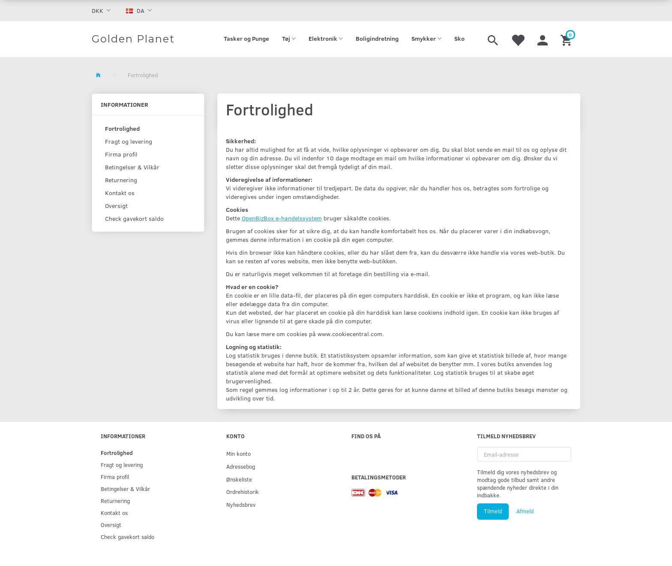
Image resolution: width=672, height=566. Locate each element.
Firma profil (121, 154)
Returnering (121, 180)
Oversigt (116, 206)
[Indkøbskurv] (567, 39)
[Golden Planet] (133, 39)
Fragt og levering (128, 141)
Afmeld (525, 511)
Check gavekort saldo (134, 218)
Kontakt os (120, 193)
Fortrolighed (122, 128)
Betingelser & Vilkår (132, 167)
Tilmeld (493, 511)
